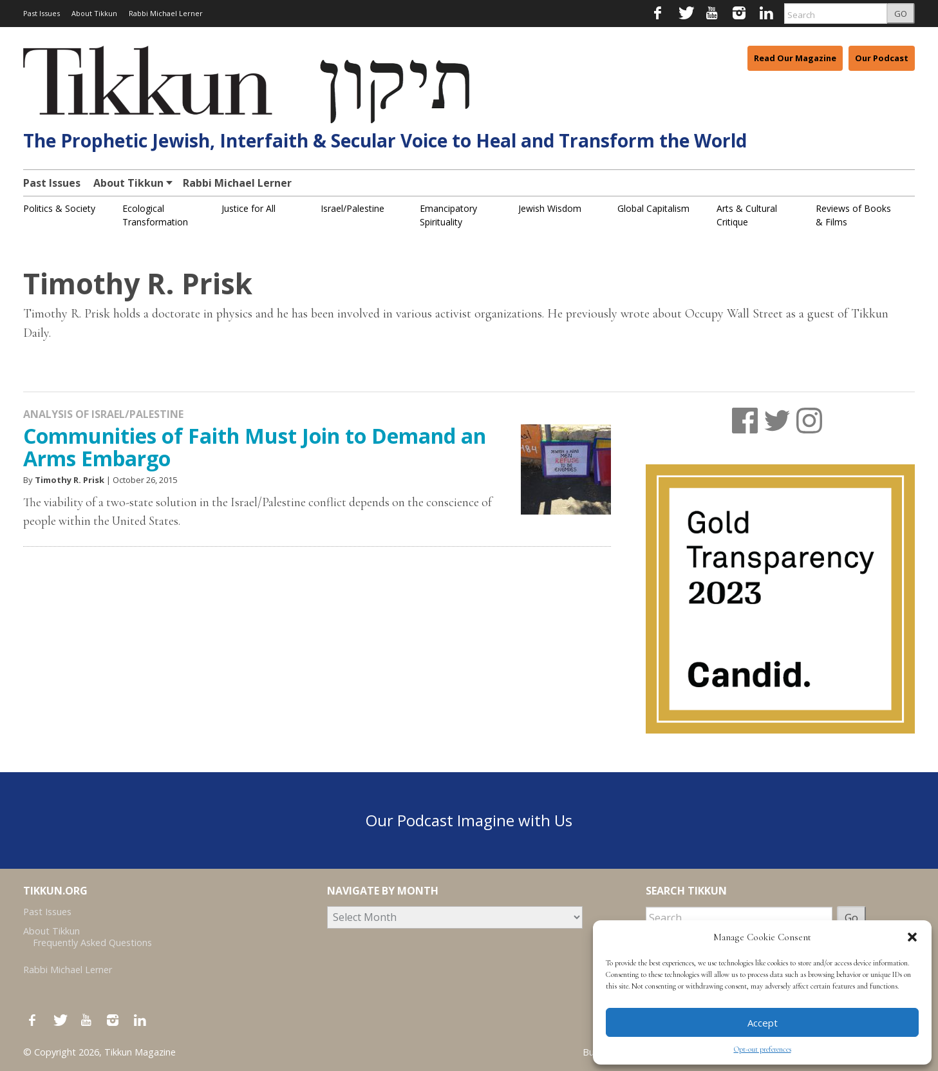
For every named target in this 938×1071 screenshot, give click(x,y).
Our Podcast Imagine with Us (469, 820)
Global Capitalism (653, 208)
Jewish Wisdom (549, 208)
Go (851, 918)
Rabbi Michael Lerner (166, 13)
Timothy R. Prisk (69, 480)
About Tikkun (94, 13)
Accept (762, 1022)
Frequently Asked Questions (92, 942)
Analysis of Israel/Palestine (103, 414)
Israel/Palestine (352, 208)
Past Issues (41, 13)
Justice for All (248, 208)
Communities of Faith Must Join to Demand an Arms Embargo (254, 447)
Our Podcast (881, 58)
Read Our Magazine (795, 58)
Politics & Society (59, 208)
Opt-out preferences (762, 1049)
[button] (912, 937)
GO (900, 13)
